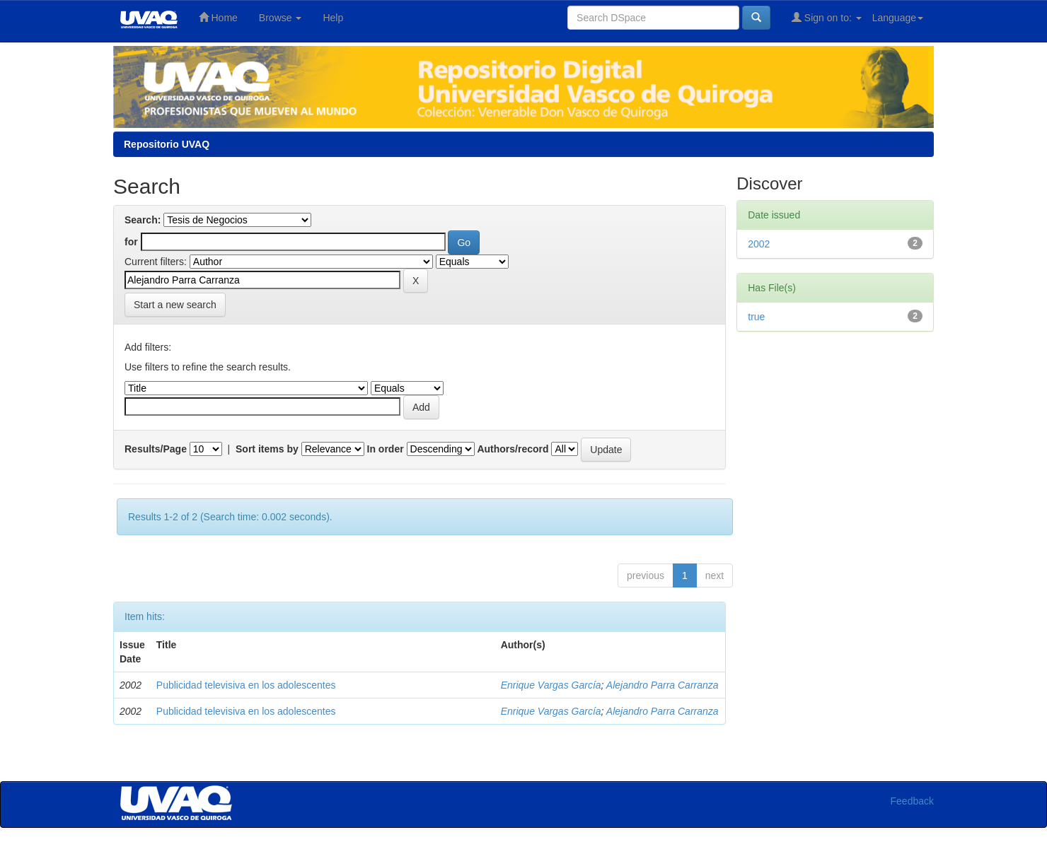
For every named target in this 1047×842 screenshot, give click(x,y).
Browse (280, 17)
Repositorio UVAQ (166, 144)
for (131, 241)
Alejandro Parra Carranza (662, 685)
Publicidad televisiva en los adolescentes (246, 685)
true (756, 316)
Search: (143, 220)
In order (385, 449)
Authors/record (512, 449)
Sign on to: (827, 17)
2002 (759, 244)
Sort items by (267, 449)
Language (897, 17)
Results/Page (156, 449)
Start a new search (175, 304)
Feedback (912, 801)
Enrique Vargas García (551, 685)
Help (333, 17)
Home (218, 17)
